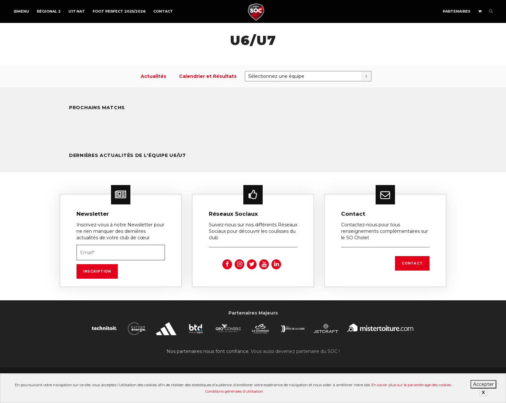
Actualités (153, 76)
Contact (163, 11)
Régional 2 (49, 11)
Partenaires (457, 11)
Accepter (483, 384)
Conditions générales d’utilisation (234, 391)
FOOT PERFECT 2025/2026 (119, 11)
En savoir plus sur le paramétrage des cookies (411, 385)
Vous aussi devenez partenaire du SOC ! (295, 351)
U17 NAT (76, 11)
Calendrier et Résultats (208, 76)
